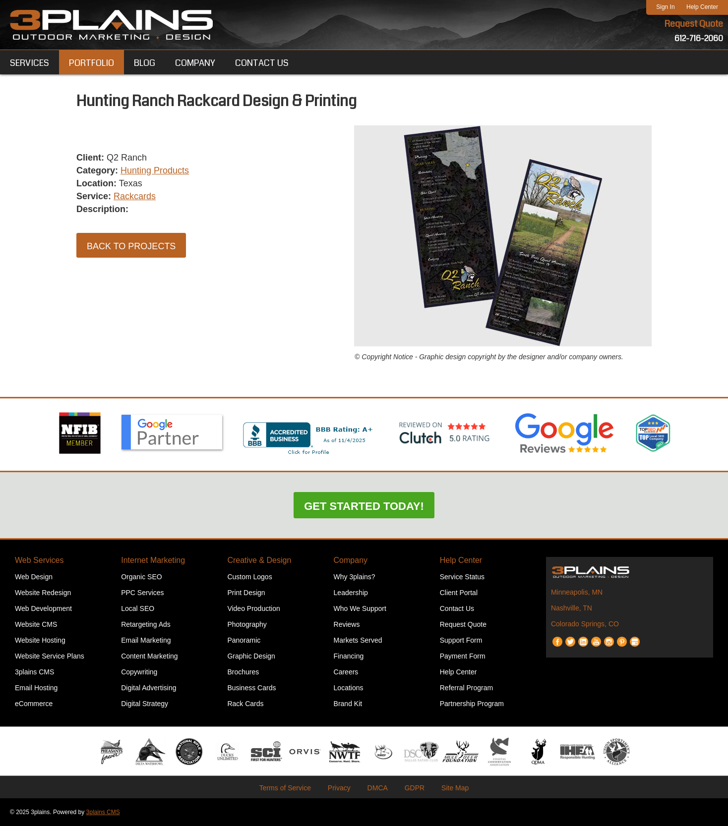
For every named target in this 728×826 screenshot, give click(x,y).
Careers (346, 672)
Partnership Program (472, 704)
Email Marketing (146, 640)
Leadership (351, 593)
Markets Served (358, 640)
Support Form (461, 640)
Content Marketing (149, 656)
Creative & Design (259, 560)
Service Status (462, 577)
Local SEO (137, 608)
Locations (349, 688)
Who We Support (360, 608)
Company (350, 560)
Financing (349, 656)
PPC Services (142, 593)
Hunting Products (155, 170)
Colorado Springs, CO (585, 624)
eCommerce (34, 704)
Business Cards (251, 688)
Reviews (347, 624)
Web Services (39, 560)
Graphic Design (251, 656)
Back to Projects (131, 246)
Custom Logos (249, 577)
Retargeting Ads (146, 624)
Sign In (665, 6)
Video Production (253, 608)
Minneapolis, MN (577, 592)
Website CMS (36, 624)
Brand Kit (348, 704)
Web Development (43, 608)
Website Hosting (40, 640)
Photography (246, 624)
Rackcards (135, 196)
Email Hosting (36, 688)
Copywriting (139, 672)
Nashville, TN (571, 608)
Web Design (34, 577)
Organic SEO (141, 577)
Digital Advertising (148, 688)
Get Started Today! (364, 506)
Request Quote (694, 23)
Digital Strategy (144, 704)
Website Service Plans (49, 656)
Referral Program (466, 688)
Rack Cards (245, 704)
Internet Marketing (153, 560)
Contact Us (457, 608)
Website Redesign (43, 593)
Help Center (702, 6)
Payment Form (462, 656)
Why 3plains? (354, 577)
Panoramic (243, 640)
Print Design (246, 593)
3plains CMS (34, 672)
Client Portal (459, 593)
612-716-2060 (698, 38)
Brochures (243, 672)
